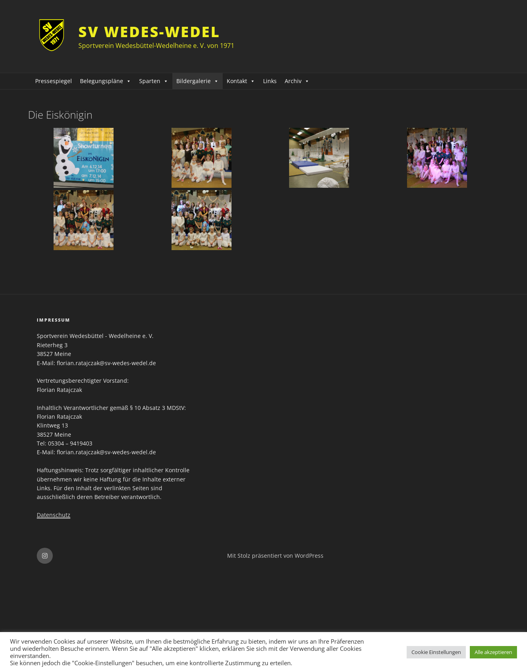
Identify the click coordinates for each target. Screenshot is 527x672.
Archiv (297, 81)
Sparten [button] (153, 81)
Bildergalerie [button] (197, 81)
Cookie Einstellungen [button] (436, 652)
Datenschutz (53, 515)
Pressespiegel (53, 81)
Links (270, 81)
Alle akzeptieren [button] (493, 652)
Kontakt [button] (241, 81)
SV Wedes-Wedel (149, 32)
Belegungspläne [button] (105, 81)
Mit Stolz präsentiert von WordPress (275, 555)
